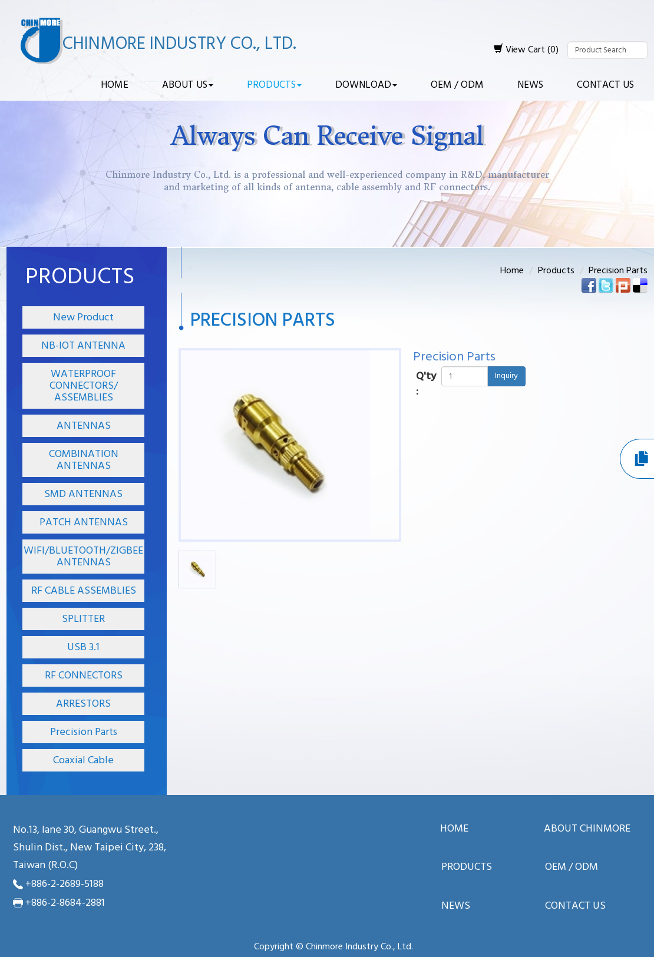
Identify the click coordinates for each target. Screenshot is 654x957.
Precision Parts (83, 732)
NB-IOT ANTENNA (83, 346)
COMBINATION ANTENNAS (83, 460)
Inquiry (506, 376)
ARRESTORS (83, 704)
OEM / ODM (457, 85)
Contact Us (605, 85)
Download (366, 85)
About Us (187, 85)
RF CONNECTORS (84, 675)
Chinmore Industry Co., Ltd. (179, 44)
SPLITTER (83, 619)
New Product (83, 317)
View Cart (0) (526, 50)
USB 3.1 (83, 647)
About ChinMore (587, 829)
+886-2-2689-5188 (64, 884)
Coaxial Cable (83, 760)
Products (274, 85)
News (530, 85)
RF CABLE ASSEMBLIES (83, 591)
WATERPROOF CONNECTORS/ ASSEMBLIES (83, 386)
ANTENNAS (84, 426)
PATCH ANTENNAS (83, 522)
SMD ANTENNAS (83, 494)
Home (114, 85)
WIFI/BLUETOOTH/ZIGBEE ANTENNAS (83, 556)
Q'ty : (426, 384)
